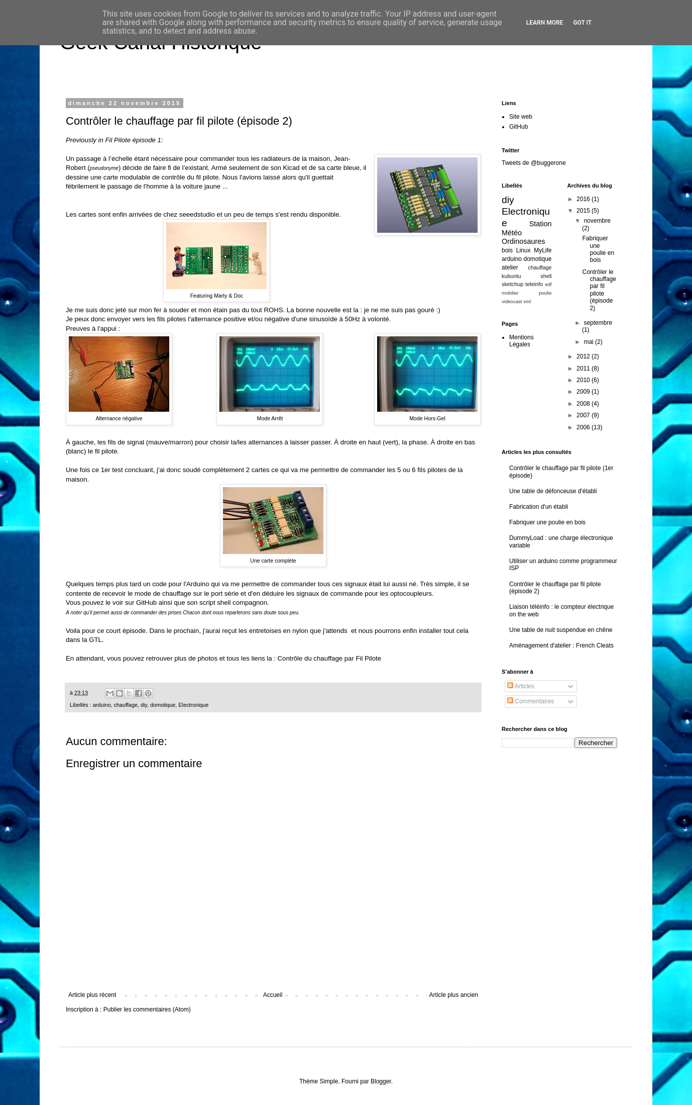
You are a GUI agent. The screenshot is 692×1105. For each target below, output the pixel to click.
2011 (584, 368)
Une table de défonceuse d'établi (553, 491)
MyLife (542, 250)
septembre (598, 322)
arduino (102, 705)
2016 (584, 199)
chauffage (126, 705)
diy (144, 705)
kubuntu (511, 276)
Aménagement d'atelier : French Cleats (561, 645)
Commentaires (530, 701)
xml (527, 301)
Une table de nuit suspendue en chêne (561, 629)
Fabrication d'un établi (538, 506)
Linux (523, 250)
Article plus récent (92, 994)
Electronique (193, 705)
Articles (520, 686)
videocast (512, 301)
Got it (582, 22)
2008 (584, 403)
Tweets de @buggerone (534, 162)
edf (548, 284)
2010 (584, 380)
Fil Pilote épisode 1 (133, 140)
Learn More (544, 22)
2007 (584, 415)
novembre (597, 220)
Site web (520, 116)
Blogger (381, 1081)
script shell (214, 602)
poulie (545, 293)
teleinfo (534, 284)
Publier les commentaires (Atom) (147, 1009)
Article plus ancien (453, 994)
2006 (584, 427)
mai (589, 341)
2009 (584, 391)
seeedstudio (197, 214)
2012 (584, 356)
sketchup (512, 284)
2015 (584, 210)
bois (507, 250)
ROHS (273, 310)
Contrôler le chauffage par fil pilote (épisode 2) (599, 290)
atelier (510, 267)
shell (545, 276)
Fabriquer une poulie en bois (598, 249)
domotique (162, 705)
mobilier (510, 293)
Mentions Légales (521, 341)
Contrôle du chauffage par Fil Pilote (330, 658)
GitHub (146, 602)
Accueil (273, 994)
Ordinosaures (523, 241)
